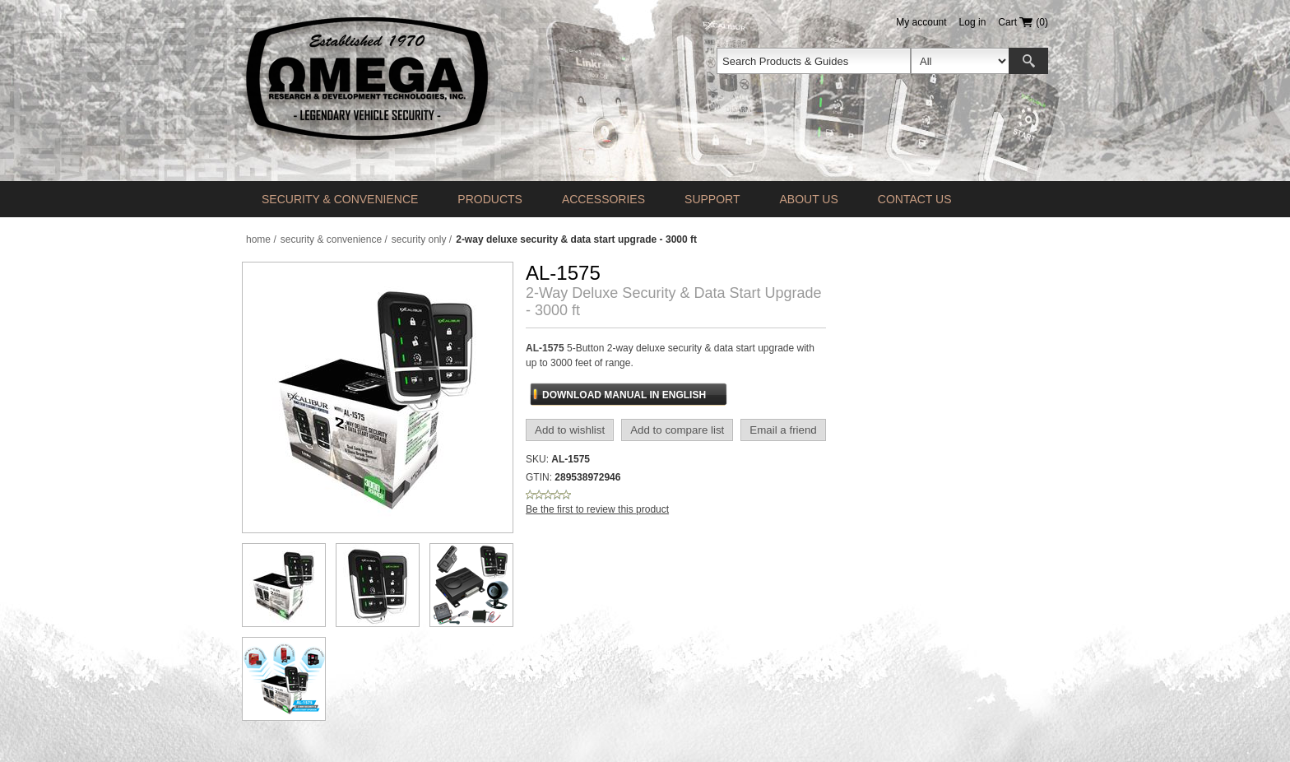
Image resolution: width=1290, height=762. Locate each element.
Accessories (603, 199)
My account (921, 22)
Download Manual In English (624, 395)
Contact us (915, 199)
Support (712, 199)
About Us (808, 199)
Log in (972, 22)
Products (489, 199)
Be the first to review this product (597, 509)
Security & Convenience (340, 199)
